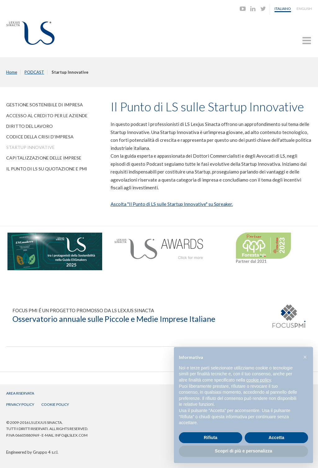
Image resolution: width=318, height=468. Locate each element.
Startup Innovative (30, 147)
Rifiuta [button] (210, 437)
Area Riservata (20, 393)
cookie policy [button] (258, 380)
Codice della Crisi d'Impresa (40, 136)
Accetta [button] (276, 437)
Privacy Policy (20, 404)
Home (11, 72)
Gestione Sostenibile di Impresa (44, 104)
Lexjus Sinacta (30, 33)
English (304, 8)
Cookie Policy (55, 404)
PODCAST (34, 72)
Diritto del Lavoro (29, 126)
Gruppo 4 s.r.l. (45, 452)
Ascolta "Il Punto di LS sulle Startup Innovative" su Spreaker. (172, 204)
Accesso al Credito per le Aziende (47, 115)
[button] (305, 357)
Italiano (283, 8)
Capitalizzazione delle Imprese (43, 157)
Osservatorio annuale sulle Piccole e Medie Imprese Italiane (113, 318)
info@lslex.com (71, 435)
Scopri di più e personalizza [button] (243, 450)
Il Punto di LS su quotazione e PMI (46, 168)
